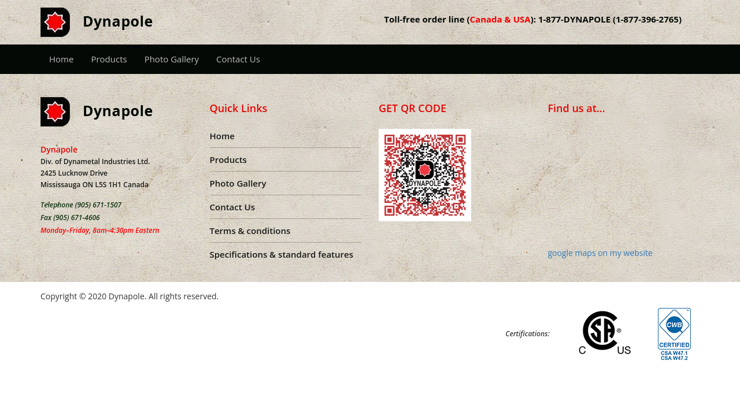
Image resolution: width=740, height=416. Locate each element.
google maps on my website (600, 252)
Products (109, 59)
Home (61, 59)
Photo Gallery (172, 59)
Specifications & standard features (281, 254)
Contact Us (238, 59)
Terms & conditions (250, 230)
